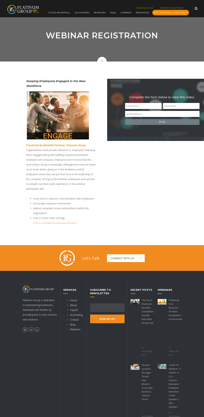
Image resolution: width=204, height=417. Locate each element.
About (73, 305)
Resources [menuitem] (143, 12)
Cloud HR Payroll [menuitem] (61, 12)
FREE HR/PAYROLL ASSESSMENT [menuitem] (172, 12)
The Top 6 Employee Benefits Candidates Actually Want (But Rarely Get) (148, 311)
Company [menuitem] (127, 12)
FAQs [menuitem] (114, 12)
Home (73, 300)
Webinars (75, 329)
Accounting (76, 314)
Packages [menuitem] (101, 12)
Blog (72, 324)
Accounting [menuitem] (83, 12)
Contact (74, 319)
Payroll (74, 310)
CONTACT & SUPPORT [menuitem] (171, 8)
